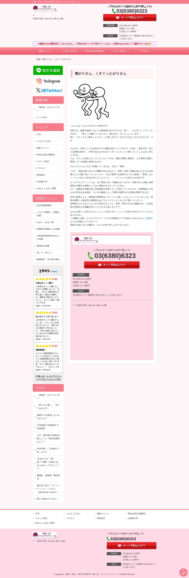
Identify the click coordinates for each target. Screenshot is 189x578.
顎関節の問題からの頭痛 (48, 229)
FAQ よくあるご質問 (46, 188)
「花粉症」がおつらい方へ (48, 109)
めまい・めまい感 (45, 222)
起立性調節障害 (44, 205)
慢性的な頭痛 (43, 246)
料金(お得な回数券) (94, 51)
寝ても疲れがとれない (47, 499)
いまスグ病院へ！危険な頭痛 (48, 214)
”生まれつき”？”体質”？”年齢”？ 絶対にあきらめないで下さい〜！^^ (48, 463)
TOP (38, 59)
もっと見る (42, 117)
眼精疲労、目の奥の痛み (48, 259)
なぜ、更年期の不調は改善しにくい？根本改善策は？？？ (48, 438)
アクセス (144, 51)
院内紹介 (41, 175)
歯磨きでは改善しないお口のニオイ (48, 416)
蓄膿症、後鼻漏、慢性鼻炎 (48, 477)
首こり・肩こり (44, 252)
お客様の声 (42, 181)
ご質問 (148, 218)
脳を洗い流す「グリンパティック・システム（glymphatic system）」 (48, 488)
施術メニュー (45, 51)
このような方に (70, 51)
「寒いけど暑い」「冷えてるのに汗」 (48, 406)
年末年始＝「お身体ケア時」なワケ (48, 450)
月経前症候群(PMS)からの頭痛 (48, 237)
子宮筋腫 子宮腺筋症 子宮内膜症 (48, 427)
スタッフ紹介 (119, 51)
